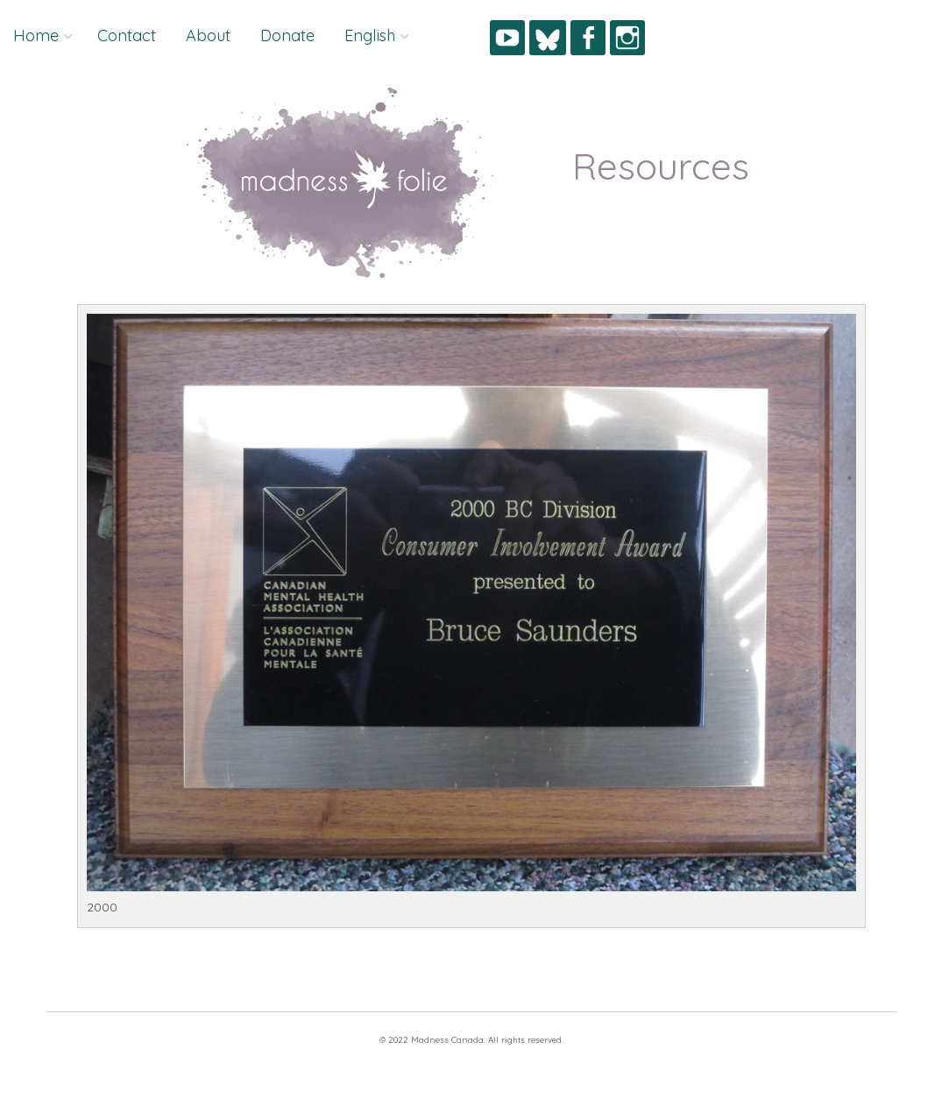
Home (36, 35)
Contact (126, 35)
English (369, 35)
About (208, 35)
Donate (287, 35)
